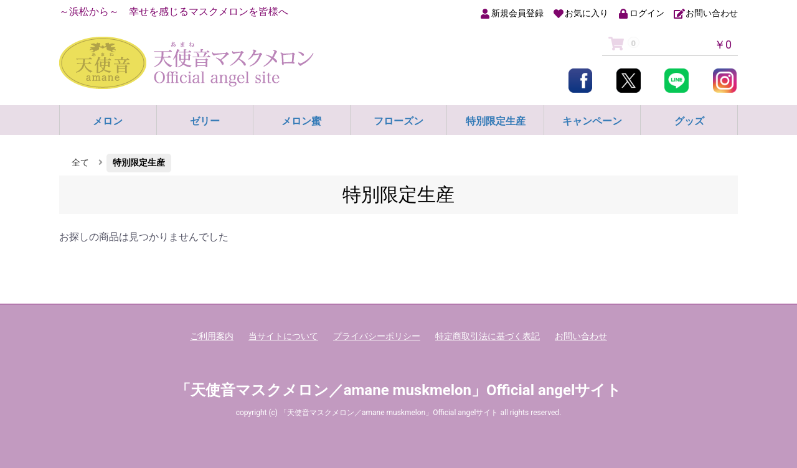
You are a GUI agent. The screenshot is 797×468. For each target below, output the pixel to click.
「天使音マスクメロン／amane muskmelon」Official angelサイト (399, 390)
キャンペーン (592, 121)
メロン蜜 (301, 121)
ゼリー (205, 121)
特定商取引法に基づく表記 (487, 336)
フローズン (398, 121)
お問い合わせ (581, 336)
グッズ (689, 121)
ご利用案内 (211, 336)
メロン (108, 121)
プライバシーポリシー (376, 336)
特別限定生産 (496, 121)
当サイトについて (283, 336)
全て (80, 162)
